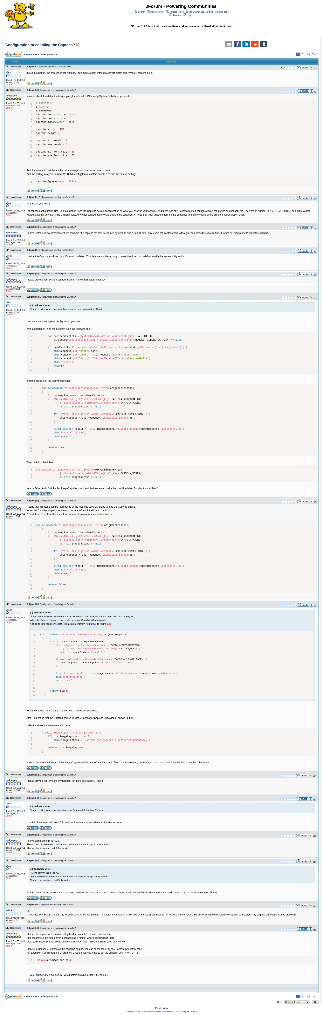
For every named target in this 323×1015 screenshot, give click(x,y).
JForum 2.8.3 (140, 1011)
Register (176, 15)
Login (189, 15)
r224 (56, 840)
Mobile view (161, 1008)
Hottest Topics (177, 12)
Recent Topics (157, 12)
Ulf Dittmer (193, 1011)
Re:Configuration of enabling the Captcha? (54, 197)
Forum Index (30, 54)
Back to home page (219, 12)
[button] (228, 44)
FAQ (107, 949)
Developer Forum (49, 54)
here (228, 26)
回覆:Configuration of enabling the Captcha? (55, 90)
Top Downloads (196, 12)
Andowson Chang (179, 1011)
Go (313, 54)
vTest (9, 72)
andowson (11, 95)
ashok (9, 910)
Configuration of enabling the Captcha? (40, 45)
